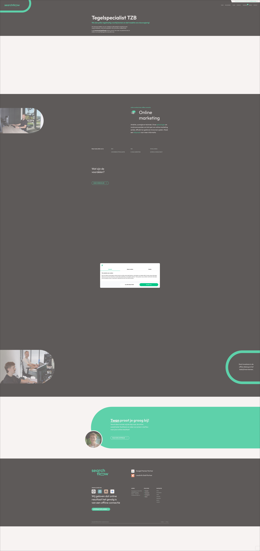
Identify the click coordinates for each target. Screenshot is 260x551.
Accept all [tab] (149, 284)
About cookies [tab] (130, 269)
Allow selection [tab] (129, 284)
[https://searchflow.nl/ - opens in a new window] (156, 265)
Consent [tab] (110, 269)
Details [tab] (149, 269)
